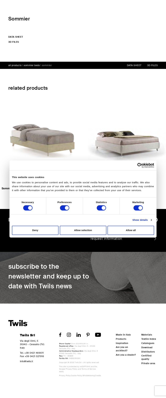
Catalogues (147, 343)
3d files (13, 41)
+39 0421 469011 (34, 352)
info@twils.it (26, 361)
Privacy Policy (71, 369)
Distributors (148, 351)
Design (91, 7)
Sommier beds (32, 65)
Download (147, 347)
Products (72, 7)
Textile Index (148, 338)
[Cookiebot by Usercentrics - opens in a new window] (139, 165)
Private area (148, 363)
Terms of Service (89, 369)
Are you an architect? (122, 349)
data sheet (15, 36)
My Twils (133, 7)
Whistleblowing (89, 375)
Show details (140, 220)
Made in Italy (123, 334)
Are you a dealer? (126, 354)
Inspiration (111, 7)
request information (124, 238)
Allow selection (83, 230)
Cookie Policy (76, 375)
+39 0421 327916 (34, 356)
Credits (98, 375)
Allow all (131, 230)
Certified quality (146, 357)
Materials (146, 334)
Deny (35, 230)
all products (15, 65)
